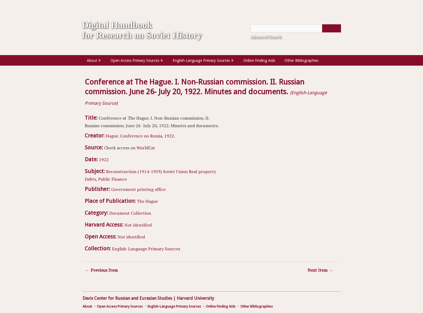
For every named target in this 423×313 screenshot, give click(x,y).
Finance (119, 179)
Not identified (138, 225)
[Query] (295, 28)
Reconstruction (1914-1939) (134, 171)
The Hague (147, 201)
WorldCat (146, 148)
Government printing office (138, 189)
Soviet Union (175, 171)
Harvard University (195, 298)
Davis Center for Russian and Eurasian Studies (127, 298)
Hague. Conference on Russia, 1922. (140, 136)
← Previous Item (101, 270)
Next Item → (320, 270)
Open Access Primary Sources (135, 60)
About (92, 60)
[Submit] (331, 28)
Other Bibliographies (301, 60)
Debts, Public (97, 179)
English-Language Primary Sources (201, 60)
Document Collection (130, 213)
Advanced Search (266, 37)
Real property (202, 171)
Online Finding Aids (259, 60)
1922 (104, 160)
